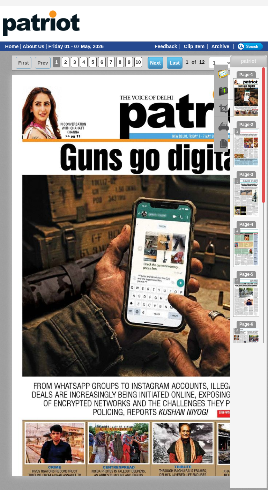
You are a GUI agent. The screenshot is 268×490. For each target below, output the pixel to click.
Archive (220, 46)
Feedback (166, 46)
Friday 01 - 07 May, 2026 (76, 46)
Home (12, 46)
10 (138, 62)
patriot (248, 61)
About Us (33, 46)
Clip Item (194, 46)
